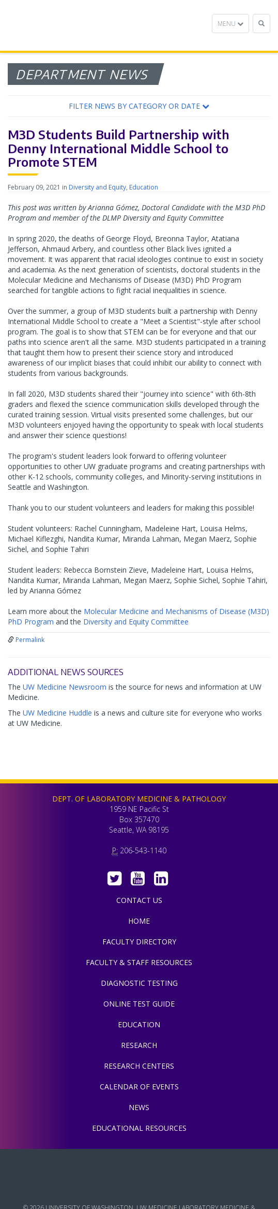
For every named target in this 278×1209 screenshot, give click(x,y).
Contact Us (139, 900)
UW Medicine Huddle (57, 713)
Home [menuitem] (139, 921)
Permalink (30, 639)
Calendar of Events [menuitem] (139, 1086)
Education (143, 187)
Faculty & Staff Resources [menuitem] (139, 962)
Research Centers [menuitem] (139, 1066)
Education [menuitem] (139, 1024)
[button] (139, 106)
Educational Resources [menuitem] (139, 1128)
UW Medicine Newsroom (64, 687)
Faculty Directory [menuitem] (139, 941)
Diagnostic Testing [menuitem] (139, 983)
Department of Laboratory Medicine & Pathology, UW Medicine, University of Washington (61, 25)
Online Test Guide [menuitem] (139, 1004)
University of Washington (139, 1188)
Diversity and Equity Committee (136, 622)
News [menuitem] (139, 1107)
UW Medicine (139, 1164)
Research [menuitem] (139, 1045)
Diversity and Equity (97, 187)
